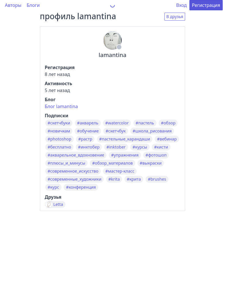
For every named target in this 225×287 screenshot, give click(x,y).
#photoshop (59, 139)
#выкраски (151, 163)
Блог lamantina (61, 106)
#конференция (81, 187)
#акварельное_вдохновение (76, 155)
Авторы (13, 5)
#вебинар (166, 139)
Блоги (33, 5)
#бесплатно (59, 147)
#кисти (161, 147)
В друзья (174, 16)
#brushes (157, 179)
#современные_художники (75, 179)
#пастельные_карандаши (124, 139)
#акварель (87, 123)
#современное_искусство (73, 171)
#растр (85, 139)
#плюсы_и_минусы (66, 163)
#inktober (115, 147)
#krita (114, 179)
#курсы (140, 147)
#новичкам (59, 131)
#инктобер (89, 147)
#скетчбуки (59, 123)
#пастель (145, 123)
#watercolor (117, 123)
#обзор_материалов (112, 163)
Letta (58, 204)
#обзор (168, 123)
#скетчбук (116, 131)
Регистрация (206, 5)
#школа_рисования (152, 131)
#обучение (87, 131)
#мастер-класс (119, 171)
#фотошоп (156, 155)
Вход (181, 5)
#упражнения (125, 155)
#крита (134, 179)
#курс (53, 187)
